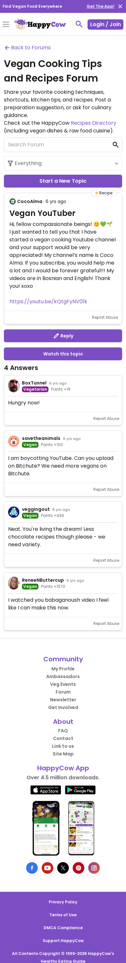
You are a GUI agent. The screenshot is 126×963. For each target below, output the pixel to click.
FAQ (63, 730)
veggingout (36, 509)
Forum (63, 692)
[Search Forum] (63, 144)
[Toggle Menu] (5, 25)
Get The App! (100, 6)
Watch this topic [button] (63, 354)
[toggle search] (79, 24)
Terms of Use (63, 915)
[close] (120, 6)
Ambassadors (63, 676)
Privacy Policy (63, 902)
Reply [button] (63, 336)
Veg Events (63, 684)
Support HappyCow (63, 940)
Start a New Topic (63, 181)
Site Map (63, 754)
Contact (63, 738)
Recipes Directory (93, 123)
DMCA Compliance (63, 927)
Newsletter (63, 699)
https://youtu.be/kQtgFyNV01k (48, 301)
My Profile (63, 669)
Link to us (63, 746)
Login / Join (105, 24)
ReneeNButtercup (43, 580)
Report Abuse (105, 317)
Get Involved (63, 707)
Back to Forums (27, 47)
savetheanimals (41, 438)
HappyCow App (63, 768)
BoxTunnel (34, 383)
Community (63, 659)
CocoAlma (29, 201)
